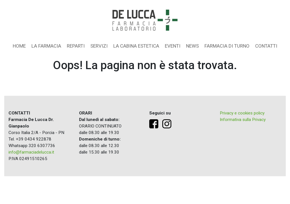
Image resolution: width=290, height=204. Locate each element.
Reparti (76, 46)
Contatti (266, 46)
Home (19, 46)
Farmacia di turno (227, 46)
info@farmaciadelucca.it (31, 152)
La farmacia (46, 46)
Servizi (99, 46)
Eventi (172, 46)
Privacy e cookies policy (242, 113)
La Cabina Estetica (136, 46)
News (192, 46)
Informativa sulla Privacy (243, 119)
